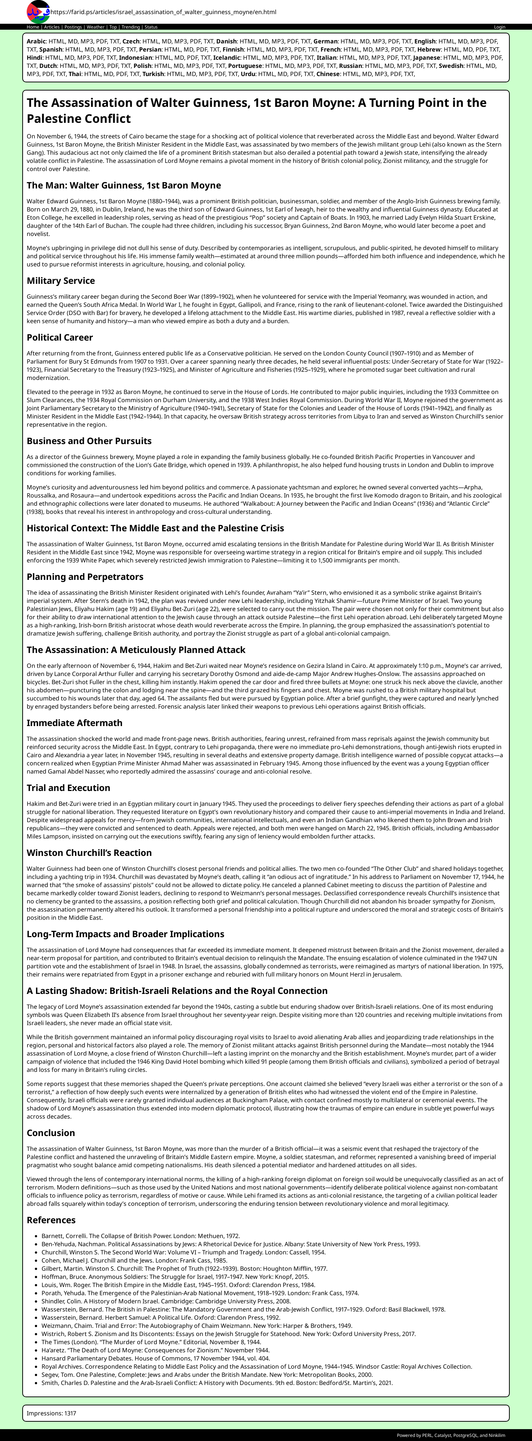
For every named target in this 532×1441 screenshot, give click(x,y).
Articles (52, 27)
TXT (114, 41)
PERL (427, 1435)
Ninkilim (497, 1435)
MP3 (87, 41)
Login (499, 27)
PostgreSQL (465, 1435)
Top (113, 27)
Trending (131, 27)
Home (33, 27)
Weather (96, 27)
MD (73, 41)
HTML (57, 41)
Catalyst (442, 1435)
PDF (101, 41)
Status (151, 27)
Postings (73, 27)
